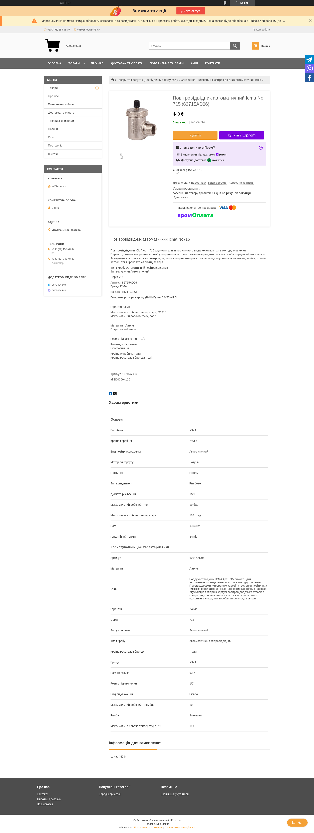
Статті (52, 137)
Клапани (203, 79)
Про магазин (45, 804)
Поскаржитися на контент (148, 827)
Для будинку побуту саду (161, 79)
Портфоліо (55, 145)
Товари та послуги (129, 79)
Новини (53, 129)
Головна (54, 63)
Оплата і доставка (49, 798)
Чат (297, 822)
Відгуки (53, 153)
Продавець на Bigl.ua (157, 824)
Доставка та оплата (127, 63)
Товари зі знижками (61, 120)
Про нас (97, 63)
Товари (74, 63)
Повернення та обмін (167, 63)
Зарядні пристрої (110, 793)
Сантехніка (188, 79)
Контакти (212, 63)
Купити (195, 135)
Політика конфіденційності (180, 827)
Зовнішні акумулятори (175, 793)
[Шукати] (235, 46)
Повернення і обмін (61, 104)
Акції (194, 63)
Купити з (241, 135)
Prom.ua (176, 820)
